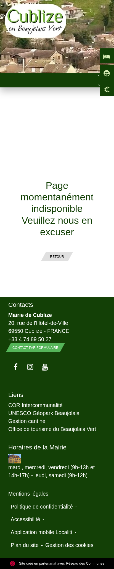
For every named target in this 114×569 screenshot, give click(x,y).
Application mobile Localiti (41, 532)
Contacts (20, 304)
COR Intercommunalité (35, 405)
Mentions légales (28, 494)
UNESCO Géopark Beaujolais (43, 413)
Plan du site (25, 545)
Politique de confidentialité (42, 507)
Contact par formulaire (35, 348)
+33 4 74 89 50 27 (30, 339)
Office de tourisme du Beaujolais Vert (52, 429)
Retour (57, 257)
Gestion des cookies (69, 545)
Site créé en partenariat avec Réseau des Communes (57, 563)
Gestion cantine (27, 421)
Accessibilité (25, 519)
